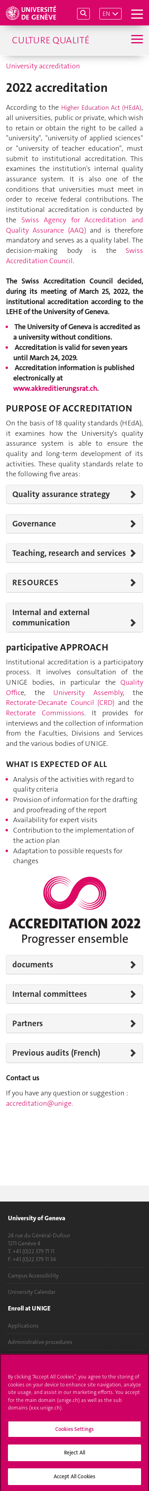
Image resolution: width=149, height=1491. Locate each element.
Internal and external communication (51, 617)
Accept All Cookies (74, 1479)
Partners (27, 1023)
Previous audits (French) (56, 1053)
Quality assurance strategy (61, 494)
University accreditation (43, 66)
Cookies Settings (74, 1431)
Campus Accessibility (33, 1275)
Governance (34, 523)
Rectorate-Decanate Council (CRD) (60, 702)
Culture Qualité (50, 40)
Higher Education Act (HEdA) (101, 107)
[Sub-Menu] (136, 40)
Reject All (74, 1455)
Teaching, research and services (69, 553)
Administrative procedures (40, 1341)
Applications (23, 1325)
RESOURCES (35, 582)
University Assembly (88, 692)
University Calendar (32, 1291)
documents (32, 964)
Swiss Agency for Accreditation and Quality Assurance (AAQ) (74, 225)
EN (106, 14)
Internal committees (49, 994)
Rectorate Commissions (45, 713)
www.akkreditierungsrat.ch (55, 388)
